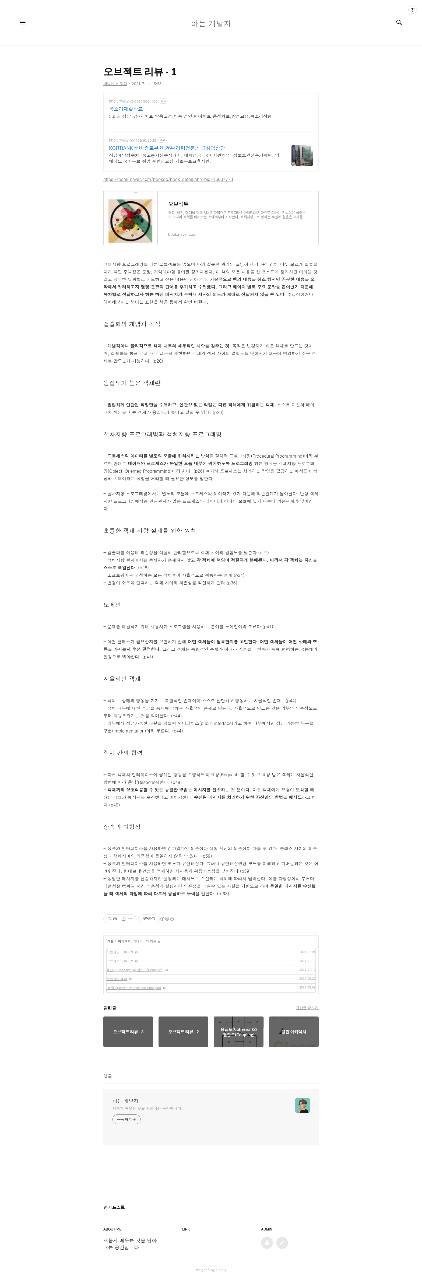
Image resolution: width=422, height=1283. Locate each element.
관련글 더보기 (307, 1007)
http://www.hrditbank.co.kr (132, 140)
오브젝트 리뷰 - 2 (120, 961)
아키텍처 (124, 941)
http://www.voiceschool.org (133, 101)
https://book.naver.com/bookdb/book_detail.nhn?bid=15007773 (168, 179)
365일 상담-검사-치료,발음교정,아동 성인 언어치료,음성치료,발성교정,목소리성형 (190, 116)
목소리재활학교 (126, 109)
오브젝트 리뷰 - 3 (120, 952)
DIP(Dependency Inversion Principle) (134, 987)
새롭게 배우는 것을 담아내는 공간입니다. (147, 1108)
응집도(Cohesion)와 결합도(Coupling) (134, 969)
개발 (110, 941)
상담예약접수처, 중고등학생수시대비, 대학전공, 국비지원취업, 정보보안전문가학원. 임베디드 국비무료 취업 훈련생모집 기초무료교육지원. (194, 158)
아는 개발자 (125, 1101)
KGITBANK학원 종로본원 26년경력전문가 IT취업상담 (167, 148)
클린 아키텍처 (117, 978)
